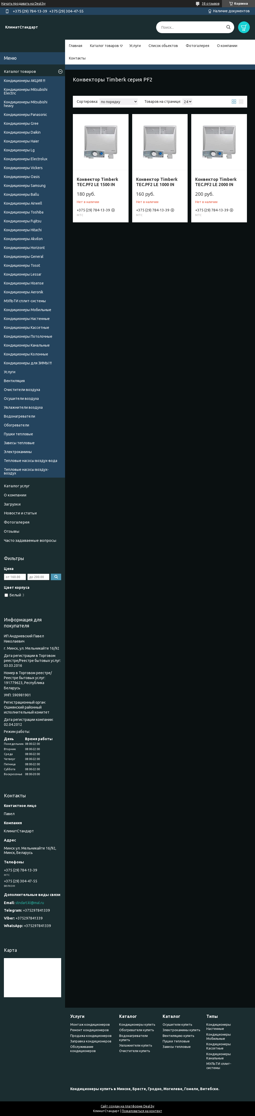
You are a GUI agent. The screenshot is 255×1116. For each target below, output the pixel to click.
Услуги (135, 46)
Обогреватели (16, 425)
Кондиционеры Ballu (21, 194)
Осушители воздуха (21, 398)
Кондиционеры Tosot (22, 265)
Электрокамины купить (181, 1030)
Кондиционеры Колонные (26, 354)
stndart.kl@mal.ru (29, 903)
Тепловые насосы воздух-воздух (26, 471)
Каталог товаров (104, 46)
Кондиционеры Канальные (27, 345)
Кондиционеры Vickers (23, 168)
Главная (75, 46)
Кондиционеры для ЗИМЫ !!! (28, 363)
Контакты (77, 58)
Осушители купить (177, 1024)
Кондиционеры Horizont (24, 248)
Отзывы (11, 531)
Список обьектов (163, 46)
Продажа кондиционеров (91, 1035)
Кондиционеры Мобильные (27, 310)
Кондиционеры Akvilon (23, 239)
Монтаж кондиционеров (90, 1024)
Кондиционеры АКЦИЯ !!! (24, 81)
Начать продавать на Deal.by (23, 3)
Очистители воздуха (22, 390)
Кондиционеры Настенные (27, 319)
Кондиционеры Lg (19, 150)
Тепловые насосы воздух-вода (30, 461)
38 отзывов (210, 3)
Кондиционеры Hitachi (23, 230)
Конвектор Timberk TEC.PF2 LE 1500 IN (97, 182)
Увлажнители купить (135, 1045)
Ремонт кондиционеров (89, 1030)
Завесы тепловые (19, 443)
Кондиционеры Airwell (23, 203)
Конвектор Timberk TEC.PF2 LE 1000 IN (156, 182)
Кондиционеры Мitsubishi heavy (25, 104)
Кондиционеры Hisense (24, 283)
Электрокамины (18, 452)
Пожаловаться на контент (142, 1111)
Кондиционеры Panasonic (25, 114)
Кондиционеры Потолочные (28, 336)
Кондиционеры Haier (21, 141)
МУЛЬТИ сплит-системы (25, 301)
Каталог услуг (17, 486)
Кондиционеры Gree (21, 123)
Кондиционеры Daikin (22, 132)
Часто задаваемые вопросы (30, 540)
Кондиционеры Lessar (22, 274)
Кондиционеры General (23, 256)
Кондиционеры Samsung (25, 185)
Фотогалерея (197, 46)
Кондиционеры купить (137, 1024)
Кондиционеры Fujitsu (22, 221)
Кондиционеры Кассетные (26, 327)
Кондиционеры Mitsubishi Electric (25, 91)
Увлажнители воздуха (23, 407)
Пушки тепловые (18, 434)
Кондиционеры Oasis (22, 177)
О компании (227, 46)
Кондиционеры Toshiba (23, 212)
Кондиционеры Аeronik (23, 292)
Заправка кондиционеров (90, 1041)
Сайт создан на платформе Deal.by (127, 1106)
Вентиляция (14, 381)
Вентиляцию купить (178, 1035)
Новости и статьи (20, 513)
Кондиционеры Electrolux (25, 159)
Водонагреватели (19, 416)
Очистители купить (134, 1051)
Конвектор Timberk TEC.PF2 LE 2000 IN (216, 182)
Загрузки (12, 504)
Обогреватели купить (136, 1030)
